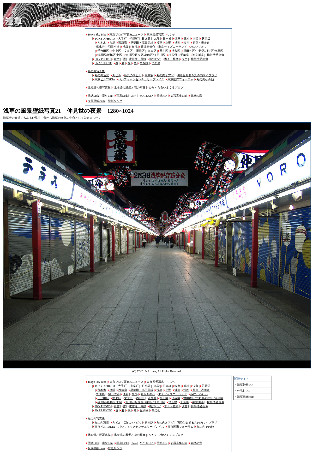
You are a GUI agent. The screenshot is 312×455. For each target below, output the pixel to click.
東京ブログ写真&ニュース (126, 34)
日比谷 (146, 38)
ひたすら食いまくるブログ (166, 87)
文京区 (128, 51)
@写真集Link (179, 95)
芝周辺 (206, 38)
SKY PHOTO (102, 59)
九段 (157, 38)
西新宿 (122, 42)
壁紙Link (93, 95)
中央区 (116, 51)
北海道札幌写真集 (99, 87)
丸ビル (116, 75)
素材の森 (196, 95)
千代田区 (103, 51)
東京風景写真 (155, 34)
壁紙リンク (115, 101)
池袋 (125, 46)
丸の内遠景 (102, 75)
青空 (117, 59)
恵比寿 (100, 46)
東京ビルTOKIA (105, 79)
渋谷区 (176, 51)
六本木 (101, 42)
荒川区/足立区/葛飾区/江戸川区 (145, 55)
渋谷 (186, 42)
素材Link (107, 95)
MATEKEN (147, 95)
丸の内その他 (205, 79)
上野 (168, 42)
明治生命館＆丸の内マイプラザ (197, 75)
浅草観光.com (245, 396)
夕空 (184, 59)
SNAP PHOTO (103, 63)
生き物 (144, 63)
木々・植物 (171, 59)
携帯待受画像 (215, 55)
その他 (156, 63)
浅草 (159, 42)
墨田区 (140, 51)
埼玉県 (172, 55)
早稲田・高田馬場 (141, 42)
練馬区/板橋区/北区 (109, 55)
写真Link (122, 95)
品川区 (164, 51)
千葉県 (184, 55)
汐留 (195, 38)
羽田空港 (114, 46)
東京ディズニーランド (172, 46)
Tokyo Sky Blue (97, 34)
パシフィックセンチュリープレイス (141, 79)
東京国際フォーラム (180, 79)
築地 (186, 38)
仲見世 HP (243, 390)
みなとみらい (199, 46)
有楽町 (134, 38)
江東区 (152, 51)
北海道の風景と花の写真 (129, 87)
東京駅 (149, 75)
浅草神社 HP (245, 384)
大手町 (122, 38)
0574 (134, 95)
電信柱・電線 (137, 59)
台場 (112, 42)
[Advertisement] (43, 61)
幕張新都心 (148, 46)
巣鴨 (135, 46)
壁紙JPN (162, 95)
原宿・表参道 (201, 42)
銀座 (177, 38)
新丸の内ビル (132, 75)
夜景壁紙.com (96, 101)
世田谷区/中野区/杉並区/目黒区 (203, 51)
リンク (171, 34)
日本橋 (167, 38)
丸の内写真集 (96, 71)
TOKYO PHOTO (105, 38)
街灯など (155, 59)
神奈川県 (198, 55)
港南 (177, 42)
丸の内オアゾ (165, 75)
